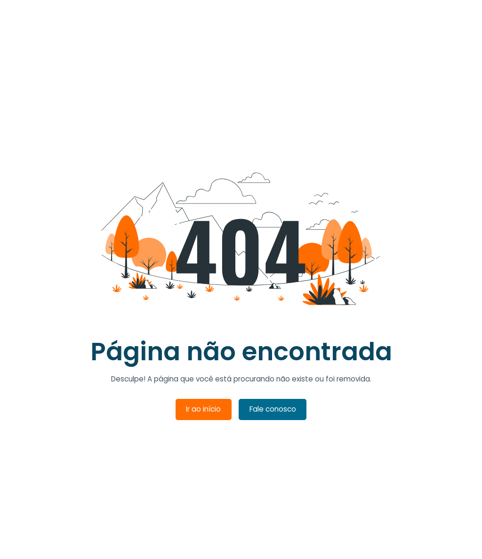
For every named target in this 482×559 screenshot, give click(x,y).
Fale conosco (272, 409)
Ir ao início (203, 409)
